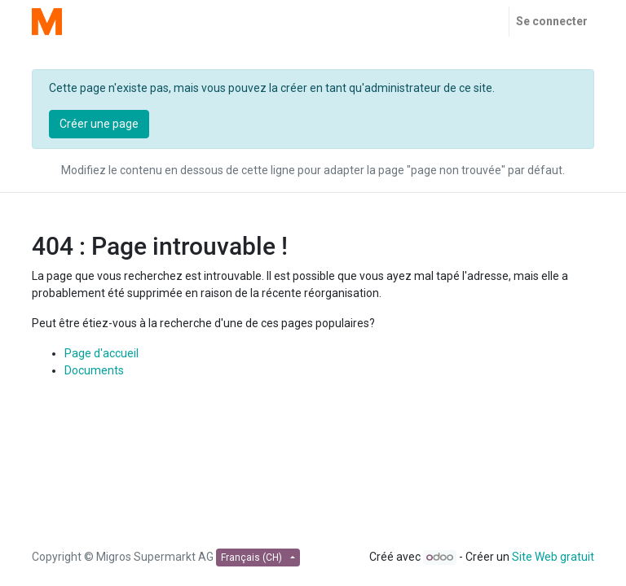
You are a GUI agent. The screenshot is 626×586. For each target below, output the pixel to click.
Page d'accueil (101, 353)
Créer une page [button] (99, 123)
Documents (94, 370)
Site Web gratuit (553, 556)
